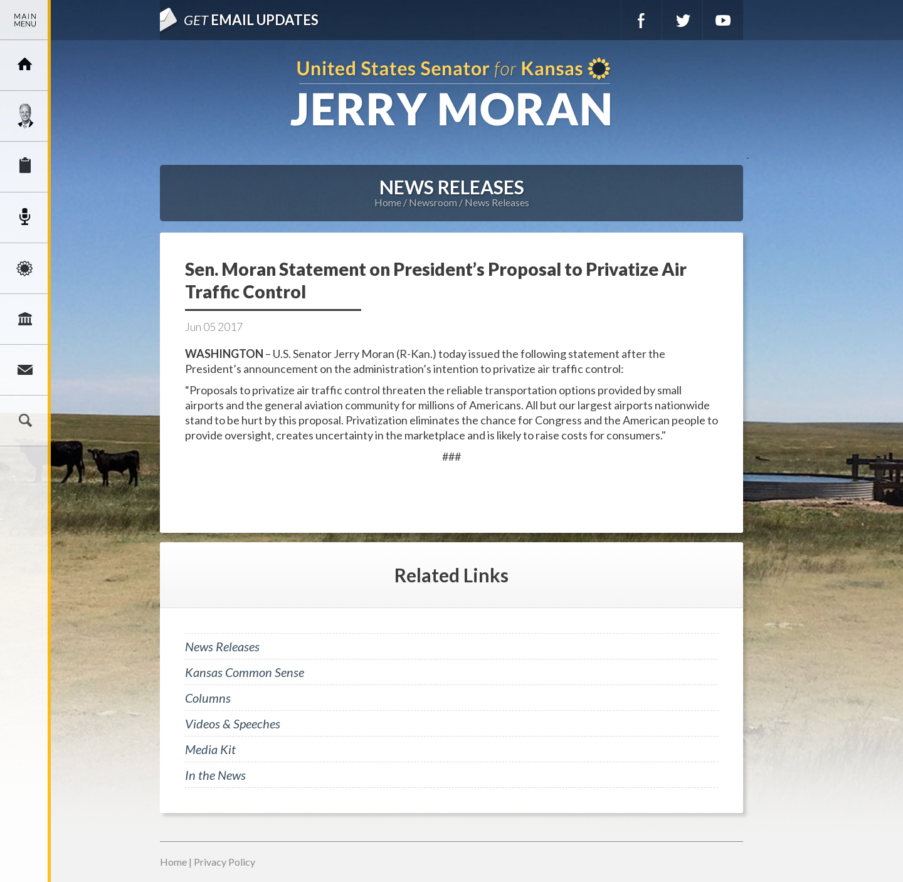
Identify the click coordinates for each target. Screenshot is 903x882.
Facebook (641, 20)
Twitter (682, 20)
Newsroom (25, 217)
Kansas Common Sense (244, 672)
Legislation (25, 319)
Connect (25, 370)
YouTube (723, 20)
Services (25, 167)
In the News (215, 774)
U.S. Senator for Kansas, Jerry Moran (451, 93)
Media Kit (210, 749)
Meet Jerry (25, 116)
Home (387, 202)
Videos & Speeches (232, 723)
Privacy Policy (224, 862)
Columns (208, 697)
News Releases (497, 202)
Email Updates (251, 19)
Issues (25, 268)
